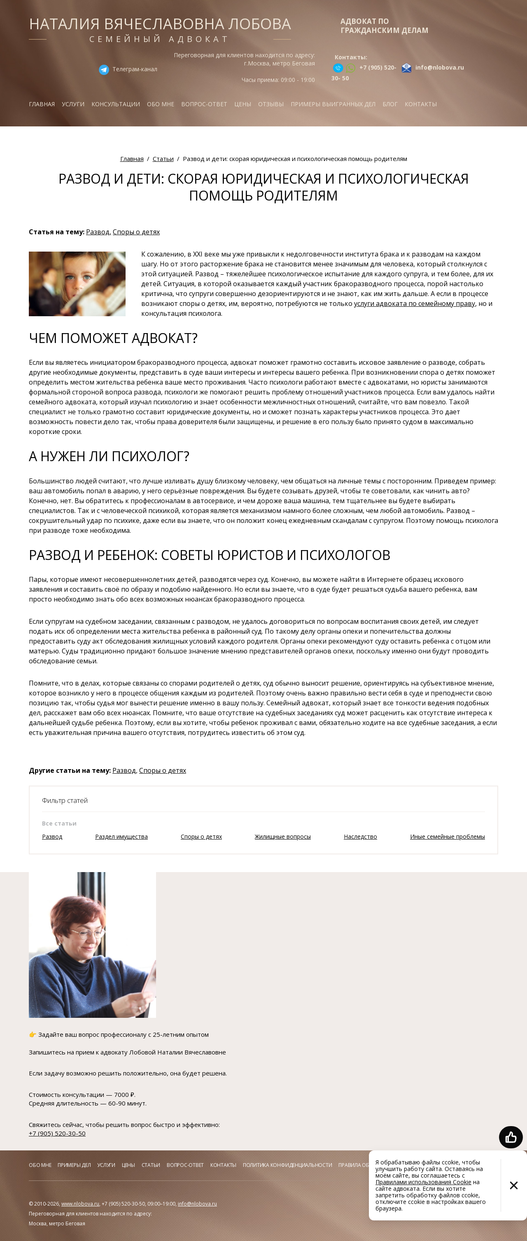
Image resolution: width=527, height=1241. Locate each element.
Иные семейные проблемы (447, 836)
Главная (42, 104)
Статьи (151, 1165)
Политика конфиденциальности (287, 1165)
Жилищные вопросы (283, 836)
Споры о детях (136, 231)
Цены (242, 104)
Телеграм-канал (134, 69)
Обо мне (160, 104)
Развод (52, 836)
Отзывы (271, 104)
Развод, (98, 231)
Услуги (73, 104)
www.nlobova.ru (80, 1203)
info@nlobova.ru (197, 1203)
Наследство (360, 836)
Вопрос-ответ (204, 104)
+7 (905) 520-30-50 (57, 1133)
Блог (390, 104)
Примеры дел (74, 1165)
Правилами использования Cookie (423, 1182)
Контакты (421, 104)
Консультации (115, 104)
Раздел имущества (121, 836)
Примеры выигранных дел (333, 104)
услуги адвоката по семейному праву (414, 303)
